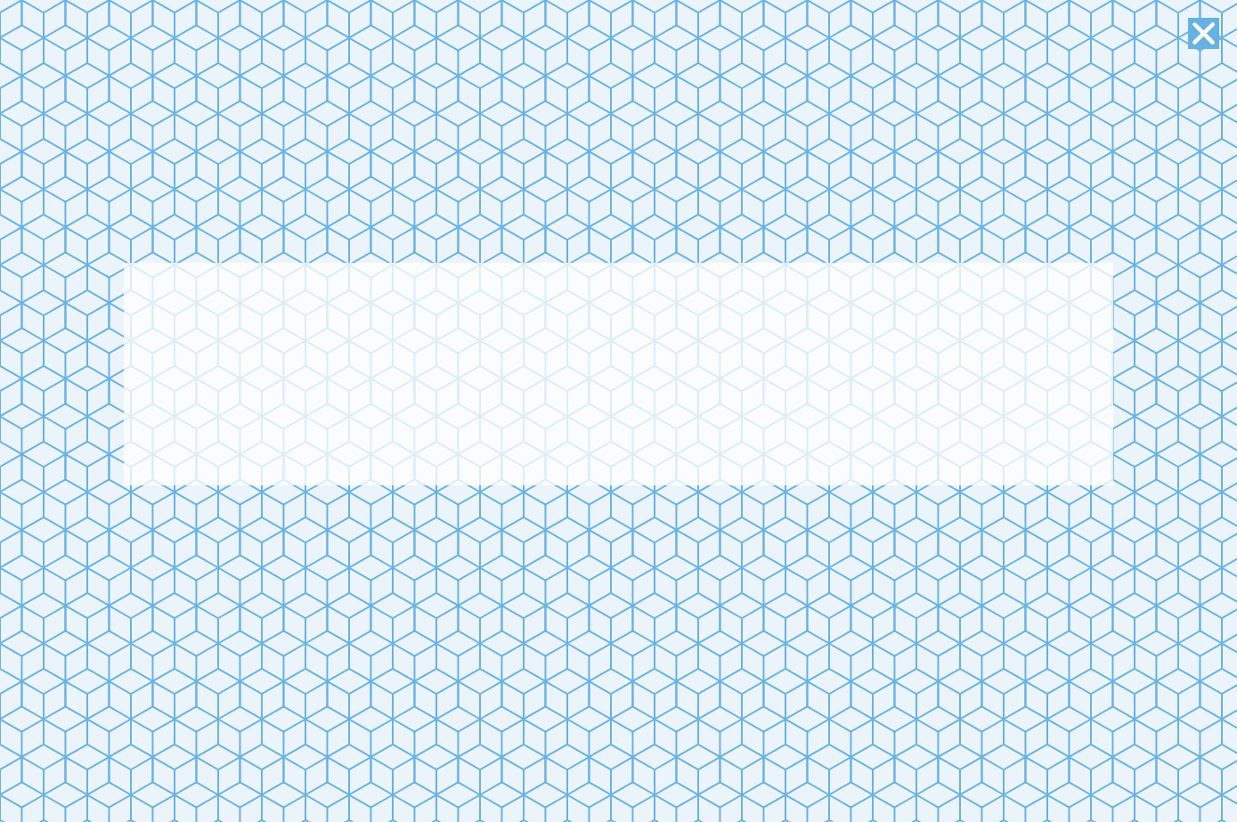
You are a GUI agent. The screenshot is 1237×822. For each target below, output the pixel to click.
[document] (618, 411)
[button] (1203, 33)
